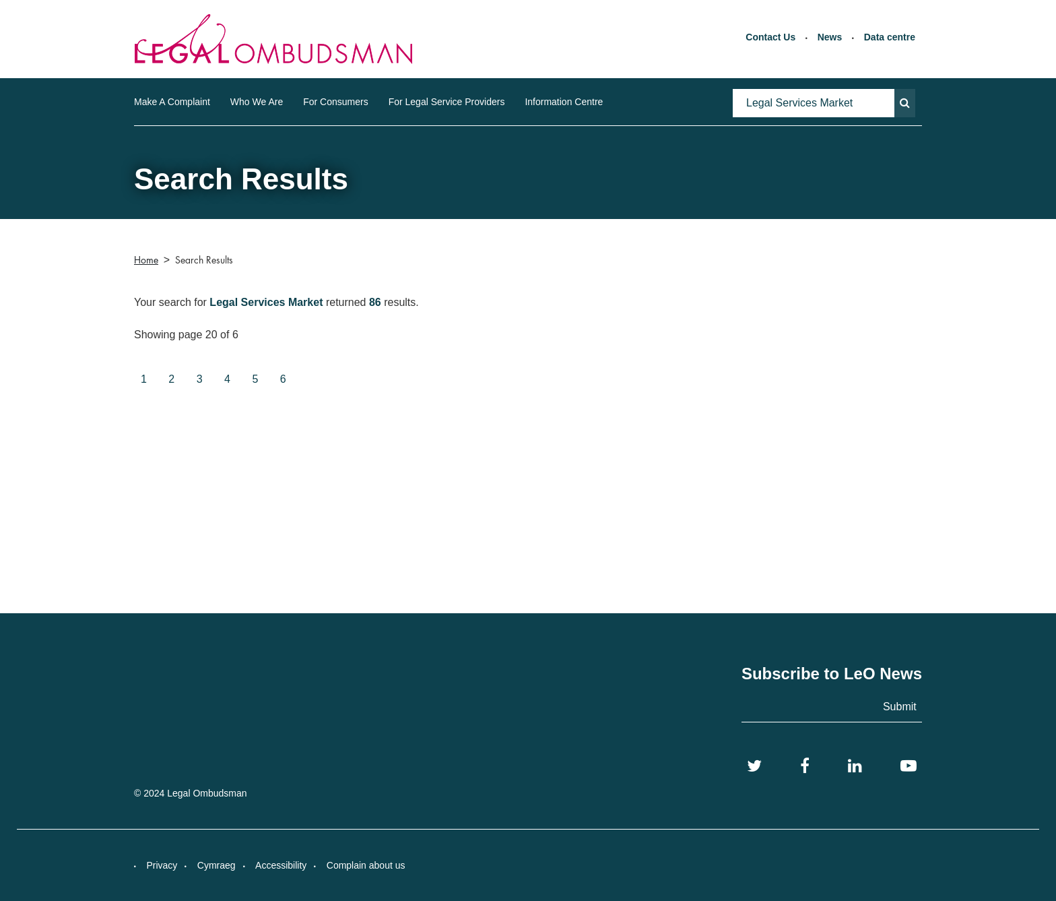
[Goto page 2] (171, 380)
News (830, 37)
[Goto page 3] (199, 380)
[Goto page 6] (283, 380)
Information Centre (564, 101)
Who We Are (256, 101)
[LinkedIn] (855, 766)
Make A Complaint (172, 101)
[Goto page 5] (255, 380)
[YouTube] (908, 766)
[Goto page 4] (227, 380)
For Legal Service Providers (447, 101)
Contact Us (770, 37)
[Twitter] (754, 766)
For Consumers (335, 101)
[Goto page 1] (144, 380)
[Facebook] (805, 766)
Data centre (889, 37)
